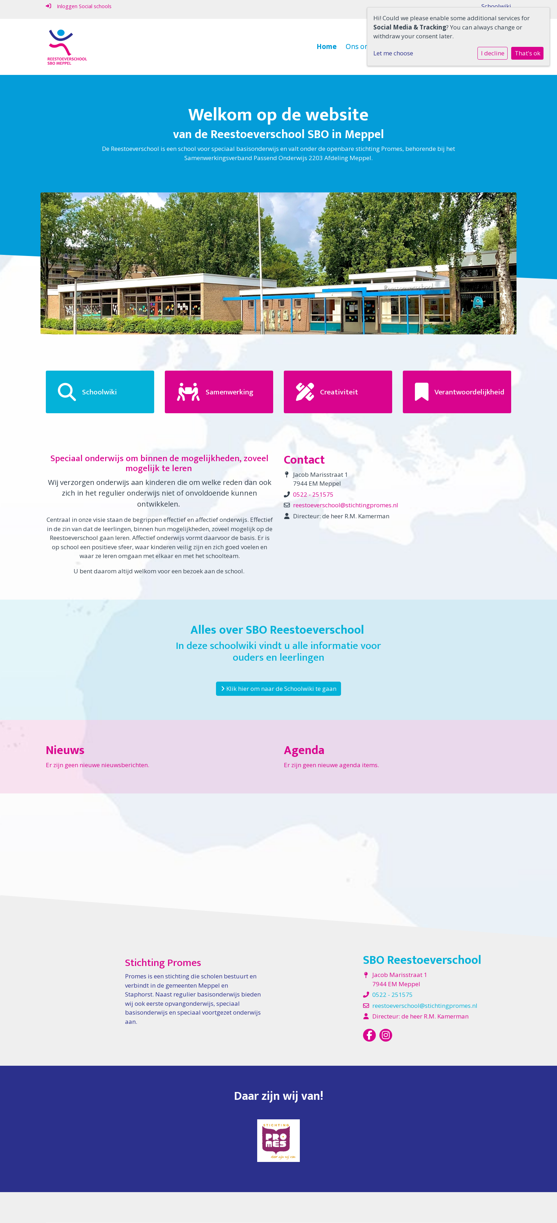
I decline (492, 53)
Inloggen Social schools (79, 6)
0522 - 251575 (313, 494)
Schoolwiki (496, 6)
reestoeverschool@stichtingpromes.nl (345, 505)
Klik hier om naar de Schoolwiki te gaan (278, 688)
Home (327, 46)
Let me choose (393, 53)
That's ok (527, 53)
